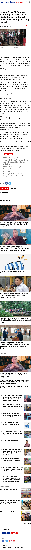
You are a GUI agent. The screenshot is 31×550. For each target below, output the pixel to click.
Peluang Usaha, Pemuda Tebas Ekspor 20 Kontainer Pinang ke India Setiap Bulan (12, 469)
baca (23, 25)
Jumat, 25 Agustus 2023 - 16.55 (7, 26)
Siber (9, 547)
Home (1, 9)
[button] (29, 1)
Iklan (22, 547)
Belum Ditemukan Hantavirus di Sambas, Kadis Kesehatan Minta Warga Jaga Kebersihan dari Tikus (14, 174)
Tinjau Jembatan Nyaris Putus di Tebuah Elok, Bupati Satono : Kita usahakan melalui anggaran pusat (15, 320)
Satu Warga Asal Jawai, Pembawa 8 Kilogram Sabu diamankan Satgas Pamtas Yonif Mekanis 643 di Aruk (11, 479)
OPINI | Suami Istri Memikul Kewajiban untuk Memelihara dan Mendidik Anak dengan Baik (14, 224)
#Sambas (13, 188)
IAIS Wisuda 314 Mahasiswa (9, 512)
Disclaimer (16, 547)
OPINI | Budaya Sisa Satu (10, 440)
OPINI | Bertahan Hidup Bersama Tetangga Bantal (12, 272)
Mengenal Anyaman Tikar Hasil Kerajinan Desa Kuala (11, 459)
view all (27, 523)
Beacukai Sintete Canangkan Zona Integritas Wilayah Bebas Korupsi (10, 502)
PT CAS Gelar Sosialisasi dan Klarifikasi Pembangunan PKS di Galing (12, 433)
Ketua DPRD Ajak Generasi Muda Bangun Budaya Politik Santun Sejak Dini (11, 415)
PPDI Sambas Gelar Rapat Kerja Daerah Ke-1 (8, 490)
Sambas (6, 9)
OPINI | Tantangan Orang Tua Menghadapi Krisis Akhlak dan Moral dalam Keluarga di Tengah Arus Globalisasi (15, 248)
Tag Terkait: (5, 188)
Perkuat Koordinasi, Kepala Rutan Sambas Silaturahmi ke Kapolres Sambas (12, 406)
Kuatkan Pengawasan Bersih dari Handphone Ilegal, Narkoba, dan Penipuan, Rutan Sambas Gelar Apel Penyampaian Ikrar (15, 345)
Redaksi (4, 547)
